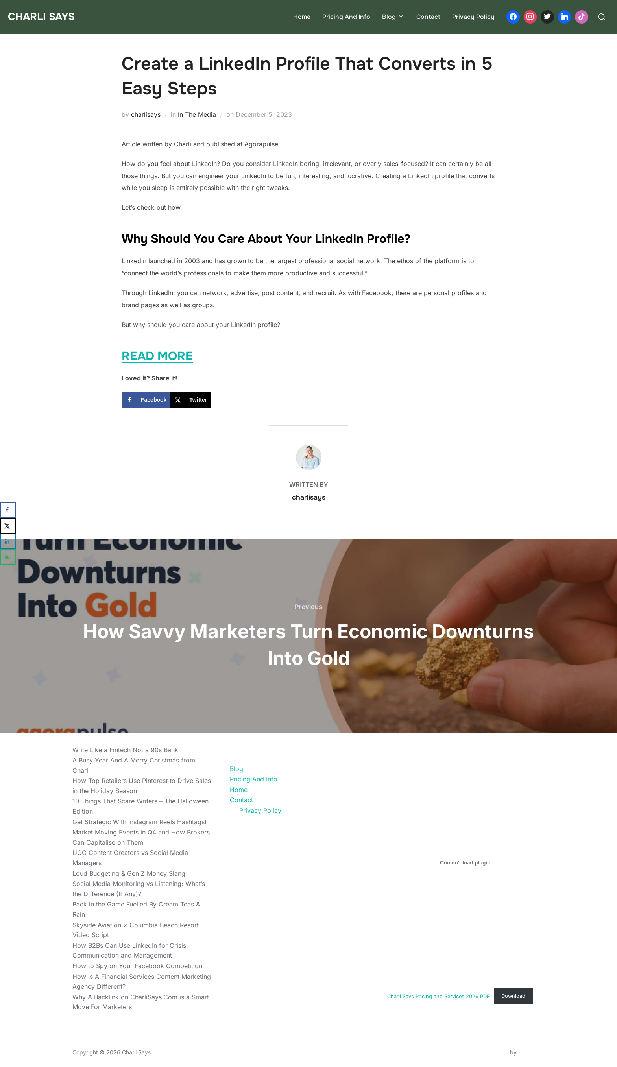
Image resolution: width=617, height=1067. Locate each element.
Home (301, 17)
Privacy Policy (473, 17)
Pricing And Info (346, 17)
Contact (428, 17)
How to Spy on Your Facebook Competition (137, 966)
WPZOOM (531, 1052)
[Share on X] (190, 400)
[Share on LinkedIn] (8, 541)
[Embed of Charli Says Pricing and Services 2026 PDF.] (466, 863)
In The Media (197, 114)
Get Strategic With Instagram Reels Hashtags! (139, 822)
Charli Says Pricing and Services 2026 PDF (438, 996)
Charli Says (41, 16)
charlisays (146, 114)
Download (513, 996)
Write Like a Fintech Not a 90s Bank (125, 750)
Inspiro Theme (490, 1052)
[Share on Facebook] (146, 400)
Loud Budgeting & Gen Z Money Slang (128, 873)
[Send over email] (8, 557)
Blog (393, 17)
